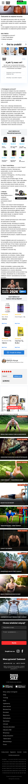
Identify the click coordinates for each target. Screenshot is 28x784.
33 (2, 764)
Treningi (5, 697)
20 (7, 761)
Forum (5, 744)
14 (22, 759)
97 (3, 773)
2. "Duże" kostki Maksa (7, 37)
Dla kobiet (6, 712)
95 (23, 770)
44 (19, 764)
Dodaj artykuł (5, 752)
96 (25, 770)
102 (12, 773)
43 (17, 764)
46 (22, 764)
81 (2, 770)
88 (13, 770)
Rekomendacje (7, 741)
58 (16, 766)
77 (20, 768)
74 (16, 768)
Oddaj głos (17, 376)
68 (7, 768)
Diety (4, 700)
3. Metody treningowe (6, 39)
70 (10, 768)
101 (10, 773)
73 (14, 768)
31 (23, 761)
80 (25, 768)
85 (8, 770)
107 (22, 773)
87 (11, 770)
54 (10, 766)
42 (16, 764)
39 (11, 764)
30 (22, 761)
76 (19, 768)
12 (19, 759)
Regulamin (13, 752)
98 (4, 773)
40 (13, 764)
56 (13, 766)
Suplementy (6, 703)
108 (25, 773)
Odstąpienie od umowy (14, 778)
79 (23, 768)
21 (8, 761)
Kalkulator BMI (7, 730)
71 (11, 768)
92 (19, 770)
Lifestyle (5, 724)
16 (25, 759)
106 (20, 773)
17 (2, 761)
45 (20, 764)
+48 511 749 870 (20, 663)
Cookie (25, 752)
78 (22, 768)
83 (5, 770)
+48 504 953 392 (7, 663)
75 (17, 768)
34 (4, 764)
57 (14, 766)
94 (22, 770)
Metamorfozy (7, 709)
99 (6, 773)
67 (5, 768)
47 (23, 764)
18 (4, 761)
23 (11, 761)
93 (20, 770)
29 (20, 761)
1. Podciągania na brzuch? (8, 35)
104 (16, 773)
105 (18, 773)
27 (17, 761)
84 (7, 770)
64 (25, 766)
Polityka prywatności (14, 755)
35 (5, 764)
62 (22, 766)
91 (17, 770)
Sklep (4, 695)
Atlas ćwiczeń (7, 706)
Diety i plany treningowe (10, 692)
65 (2, 768)
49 (2, 766)
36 (7, 764)
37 (8, 764)
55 (11, 766)
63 (23, 766)
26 (16, 761)
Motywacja (6, 733)
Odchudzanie (7, 718)
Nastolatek (6, 721)
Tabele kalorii (7, 738)
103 (14, 773)
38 (10, 764)
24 (13, 761)
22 (10, 761)
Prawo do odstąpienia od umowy (14, 776)
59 (17, 766)
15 (24, 759)
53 (8, 766)
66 (4, 768)
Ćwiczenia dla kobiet (9, 727)
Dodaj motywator (8, 736)
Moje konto (6, 715)
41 (14, 764)
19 (5, 761)
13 (21, 759)
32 (25, 761)
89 (14, 770)
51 (5, 766)
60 (19, 766)
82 (4, 770)
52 (7, 766)
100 (8, 773)
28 (19, 761)
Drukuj (6, 381)
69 (8, 768)
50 (4, 766)
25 (14, 761)
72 (13, 768)
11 (18, 759)
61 (20, 766)
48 (25, 764)
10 (16, 759)
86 (10, 770)
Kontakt (19, 752)
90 (16, 770)
